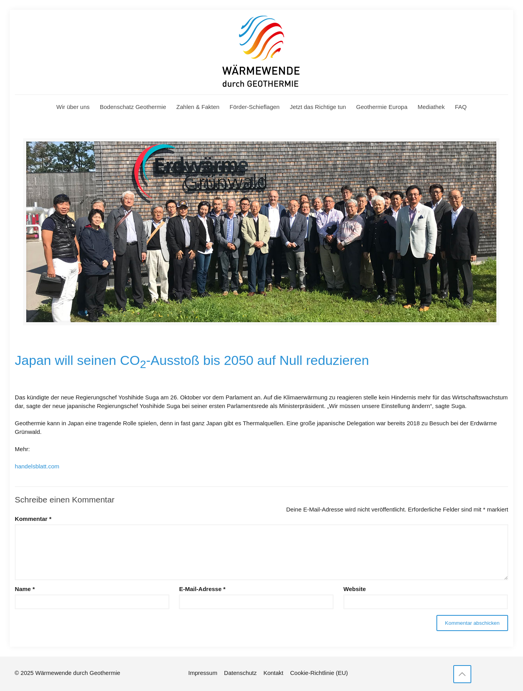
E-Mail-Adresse (202, 589)
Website (355, 589)
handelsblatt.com (37, 466)
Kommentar (33, 518)
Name (25, 589)
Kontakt (273, 672)
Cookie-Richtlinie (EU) (319, 672)
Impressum (202, 672)
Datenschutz (240, 672)
